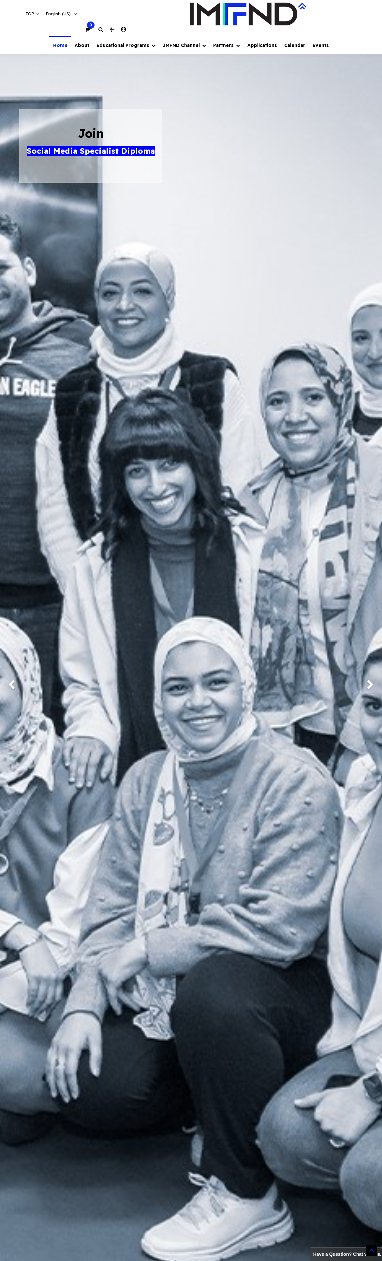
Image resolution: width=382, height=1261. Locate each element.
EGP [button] (30, 13)
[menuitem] (60, 45)
